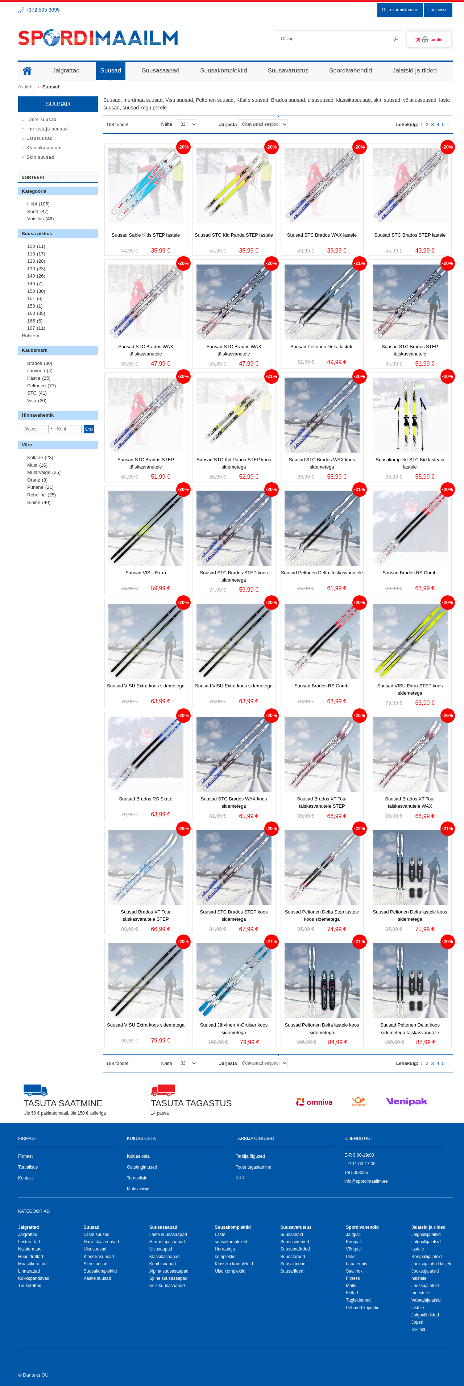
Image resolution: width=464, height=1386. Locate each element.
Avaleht (26, 87)
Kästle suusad (97, 1278)
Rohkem (30, 335)
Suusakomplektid (100, 1271)
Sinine (33, 502)
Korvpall (353, 1241)
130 (31, 268)
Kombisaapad (162, 1263)
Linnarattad (29, 1271)
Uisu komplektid (230, 1271)
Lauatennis (356, 1263)
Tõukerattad (29, 1285)
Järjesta (228, 124)
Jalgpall (353, 1234)
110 (31, 254)
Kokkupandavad (33, 1278)
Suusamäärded (295, 1249)
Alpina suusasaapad (168, 1271)
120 (31, 261)
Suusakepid (291, 1234)
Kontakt (25, 1178)
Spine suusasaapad (168, 1278)
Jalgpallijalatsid (426, 1234)
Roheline (36, 495)
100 (31, 246)
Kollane (35, 457)
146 (31, 283)
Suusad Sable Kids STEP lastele (146, 235)
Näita (166, 124)
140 (31, 276)
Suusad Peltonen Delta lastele (321, 346)
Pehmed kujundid (363, 1307)
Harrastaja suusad (101, 1241)
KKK (240, 1178)
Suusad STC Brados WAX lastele (322, 235)
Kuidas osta (138, 1156)
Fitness (353, 1278)
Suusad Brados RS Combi (410, 572)
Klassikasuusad (99, 1256)
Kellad (352, 1292)
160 (31, 313)
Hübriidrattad (30, 1256)
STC (32, 393)
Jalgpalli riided (425, 1315)
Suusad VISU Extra (145, 572)
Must (32, 465)
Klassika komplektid (234, 1263)
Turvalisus (28, 1167)
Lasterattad (29, 1241)
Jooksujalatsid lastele (431, 1263)
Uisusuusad (95, 1249)
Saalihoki (355, 1271)
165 (31, 321)
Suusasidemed (294, 1241)
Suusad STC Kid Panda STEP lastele (234, 235)
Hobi (32, 204)
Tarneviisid (137, 1178)
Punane (35, 487)
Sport (32, 211)
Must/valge (38, 472)
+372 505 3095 (43, 10)
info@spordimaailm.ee (366, 1181)
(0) (429, 39)
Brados (34, 363)
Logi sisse (438, 9)
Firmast (25, 1156)
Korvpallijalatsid (426, 1256)
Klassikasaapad (164, 1256)
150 (31, 291)
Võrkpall (353, 1249)
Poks (351, 1256)
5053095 (359, 1172)
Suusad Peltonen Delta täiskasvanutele (322, 572)
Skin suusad (95, 1263)
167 (31, 328)
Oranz (33, 480)
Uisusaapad (160, 1249)
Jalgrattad (27, 1234)
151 (31, 298)
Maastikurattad (32, 1263)
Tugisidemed (358, 1300)
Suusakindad (292, 1263)
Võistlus (35, 218)
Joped (417, 1322)
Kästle (33, 378)
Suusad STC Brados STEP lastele (410, 235)
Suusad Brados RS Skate (145, 799)
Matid (351, 1285)
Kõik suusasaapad (167, 1285)
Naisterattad (30, 1249)
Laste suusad (96, 1234)
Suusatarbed (292, 1256)
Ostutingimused (142, 1167)
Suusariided (291, 1271)
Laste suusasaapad (168, 1234)
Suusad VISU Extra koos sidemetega (146, 685)
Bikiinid (418, 1329)
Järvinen (36, 370)
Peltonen (36, 385)
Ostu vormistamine (400, 9)
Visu (31, 400)
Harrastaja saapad (167, 1241)
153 (31, 306)
